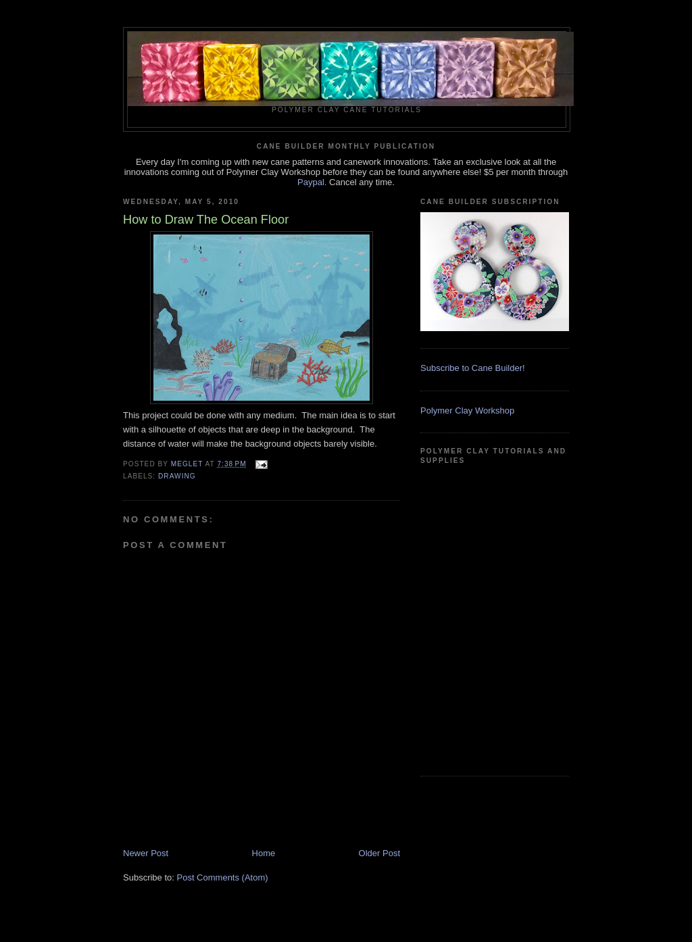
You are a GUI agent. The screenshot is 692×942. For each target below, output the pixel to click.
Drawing (177, 476)
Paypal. (311, 182)
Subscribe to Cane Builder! (472, 368)
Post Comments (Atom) (222, 877)
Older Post (379, 853)
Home (264, 853)
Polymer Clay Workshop (467, 410)
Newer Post (145, 853)
